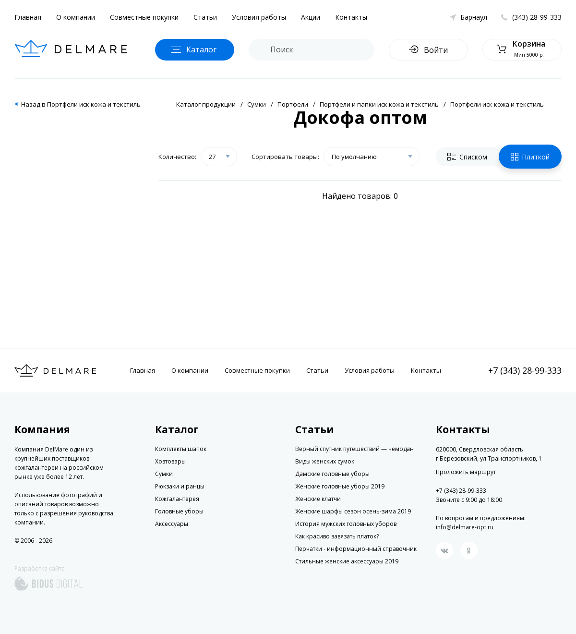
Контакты (351, 17)
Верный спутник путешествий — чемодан (354, 449)
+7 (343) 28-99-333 (525, 370)
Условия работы (259, 17)
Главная (27, 17)
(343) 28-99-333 (537, 17)
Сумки (256, 104)
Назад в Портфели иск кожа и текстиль (81, 104)
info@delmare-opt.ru (464, 527)
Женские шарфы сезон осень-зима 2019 (353, 511)
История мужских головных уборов (345, 524)
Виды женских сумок (324, 461)
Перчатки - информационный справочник (356, 549)
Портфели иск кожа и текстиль (497, 104)
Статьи (205, 17)
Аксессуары (171, 524)
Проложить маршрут (466, 472)
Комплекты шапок (180, 449)
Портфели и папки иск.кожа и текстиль (379, 104)
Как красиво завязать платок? (337, 536)
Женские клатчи (318, 499)
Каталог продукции (206, 104)
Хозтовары (170, 461)
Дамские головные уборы (332, 474)
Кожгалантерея (177, 499)
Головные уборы (179, 511)
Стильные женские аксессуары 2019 (346, 561)
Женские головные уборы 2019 (339, 486)
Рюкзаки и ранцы (179, 486)
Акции (310, 17)
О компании (75, 17)
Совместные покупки (144, 17)
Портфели (292, 104)
